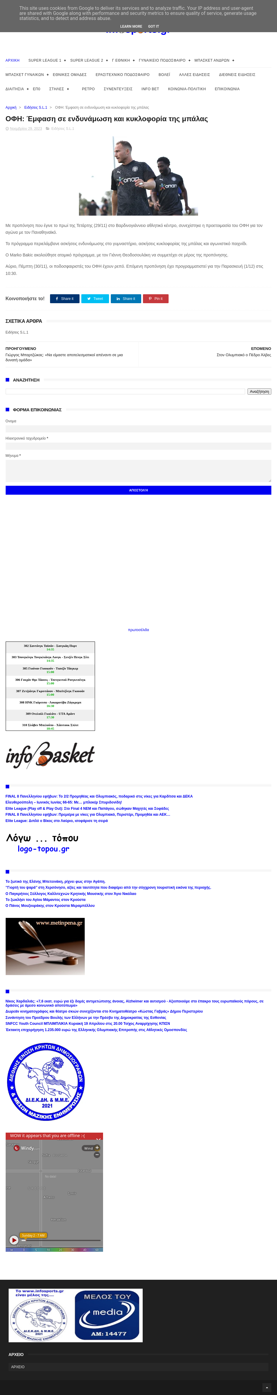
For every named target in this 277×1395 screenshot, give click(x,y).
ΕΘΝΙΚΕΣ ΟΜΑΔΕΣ (70, 75)
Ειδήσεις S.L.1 (35, 107)
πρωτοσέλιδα (138, 630)
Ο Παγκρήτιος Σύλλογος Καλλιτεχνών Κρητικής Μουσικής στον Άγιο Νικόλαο (71, 894)
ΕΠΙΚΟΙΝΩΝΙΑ (227, 89)
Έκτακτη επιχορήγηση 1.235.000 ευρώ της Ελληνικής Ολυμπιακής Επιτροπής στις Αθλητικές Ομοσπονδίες (96, 1030)
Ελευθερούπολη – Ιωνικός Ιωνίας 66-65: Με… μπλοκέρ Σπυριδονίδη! (64, 802)
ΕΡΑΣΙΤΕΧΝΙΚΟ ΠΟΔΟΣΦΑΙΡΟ (123, 75)
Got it (153, 26)
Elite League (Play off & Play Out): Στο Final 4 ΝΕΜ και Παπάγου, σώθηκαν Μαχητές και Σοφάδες (87, 809)
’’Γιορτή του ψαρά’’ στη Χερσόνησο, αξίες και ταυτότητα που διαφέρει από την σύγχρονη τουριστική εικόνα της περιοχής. (108, 887)
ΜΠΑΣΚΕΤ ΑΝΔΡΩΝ (211, 60)
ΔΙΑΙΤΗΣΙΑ (15, 89)
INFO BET (150, 89)
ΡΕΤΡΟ (88, 89)
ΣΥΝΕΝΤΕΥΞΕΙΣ (118, 89)
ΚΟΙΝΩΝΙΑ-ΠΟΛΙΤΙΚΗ (187, 89)
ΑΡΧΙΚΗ (13, 60)
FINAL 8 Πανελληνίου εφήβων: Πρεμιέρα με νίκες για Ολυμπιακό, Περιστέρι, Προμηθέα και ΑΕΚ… (88, 814)
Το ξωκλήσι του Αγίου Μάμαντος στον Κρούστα (46, 900)
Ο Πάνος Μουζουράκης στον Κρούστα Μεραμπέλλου (50, 906)
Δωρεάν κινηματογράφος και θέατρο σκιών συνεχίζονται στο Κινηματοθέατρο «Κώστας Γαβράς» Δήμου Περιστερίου (104, 1011)
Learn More (131, 26)
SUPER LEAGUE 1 (45, 60)
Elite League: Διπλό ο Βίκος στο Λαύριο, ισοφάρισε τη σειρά (57, 821)
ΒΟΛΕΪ (164, 75)
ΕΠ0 (37, 89)
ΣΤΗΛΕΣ (56, 89)
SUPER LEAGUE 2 (86, 60)
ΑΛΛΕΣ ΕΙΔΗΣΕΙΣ (194, 75)
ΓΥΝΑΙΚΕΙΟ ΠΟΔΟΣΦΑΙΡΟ (162, 60)
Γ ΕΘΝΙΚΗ (121, 60)
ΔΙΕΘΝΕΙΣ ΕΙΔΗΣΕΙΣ (237, 75)
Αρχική (11, 107)
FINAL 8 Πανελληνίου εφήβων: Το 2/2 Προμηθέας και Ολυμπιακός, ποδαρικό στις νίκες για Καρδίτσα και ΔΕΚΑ (99, 796)
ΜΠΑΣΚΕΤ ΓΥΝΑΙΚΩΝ (25, 75)
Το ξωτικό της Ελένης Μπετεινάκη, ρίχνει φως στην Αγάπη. (55, 881)
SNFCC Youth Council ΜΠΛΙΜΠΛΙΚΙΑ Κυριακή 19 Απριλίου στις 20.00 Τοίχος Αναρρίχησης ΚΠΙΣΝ (88, 1024)
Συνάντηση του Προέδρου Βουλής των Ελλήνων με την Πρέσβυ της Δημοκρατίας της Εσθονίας (86, 1018)
